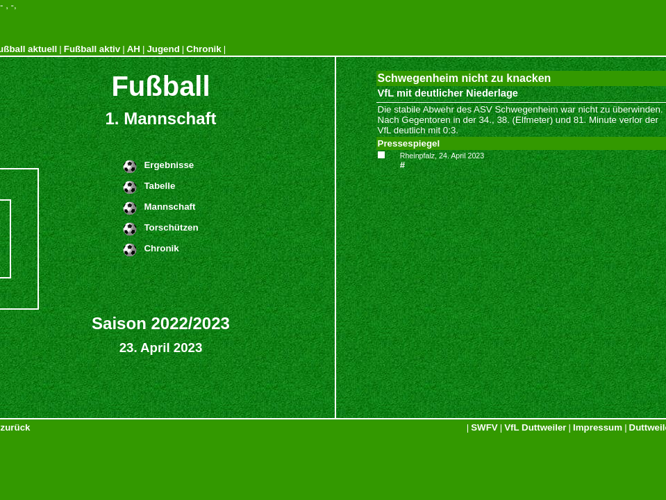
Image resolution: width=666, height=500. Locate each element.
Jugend (163, 49)
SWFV (484, 427)
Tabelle (159, 186)
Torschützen (171, 227)
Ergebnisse (169, 165)
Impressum (597, 427)
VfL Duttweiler (535, 427)
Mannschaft (169, 206)
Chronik (203, 49)
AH (133, 49)
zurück (16, 427)
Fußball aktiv (92, 49)
